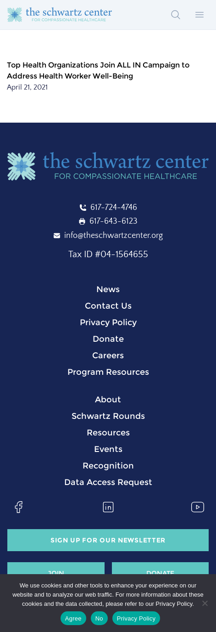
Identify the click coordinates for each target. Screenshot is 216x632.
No (99, 618)
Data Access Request (108, 482)
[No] (204, 603)
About (108, 400)
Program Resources (108, 372)
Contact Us (108, 306)
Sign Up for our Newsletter (108, 540)
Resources (108, 433)
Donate (108, 339)
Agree (73, 618)
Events (108, 449)
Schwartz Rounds (108, 416)
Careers (108, 355)
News (108, 289)
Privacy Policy (108, 322)
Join (56, 573)
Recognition (108, 466)
